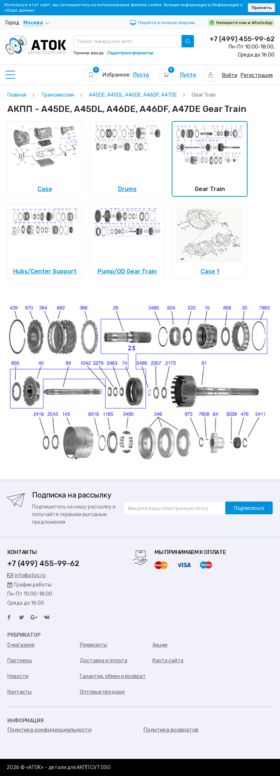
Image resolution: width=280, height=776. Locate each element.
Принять (262, 7)
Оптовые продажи (102, 692)
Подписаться (249, 508)
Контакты (19, 692)
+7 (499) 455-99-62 (242, 39)
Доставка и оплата (103, 661)
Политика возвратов (170, 729)
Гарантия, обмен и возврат (113, 676)
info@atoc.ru (26, 575)
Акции (159, 645)
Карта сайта (167, 661)
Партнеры (19, 661)
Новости (17, 676)
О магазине (21, 645)
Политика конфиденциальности (49, 729)
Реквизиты (93, 645)
